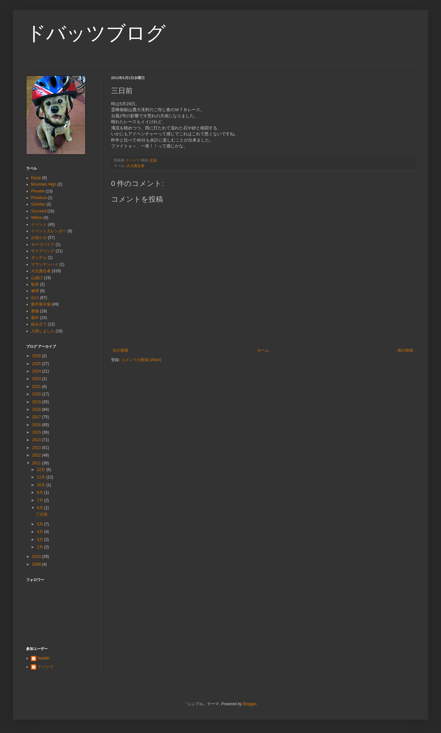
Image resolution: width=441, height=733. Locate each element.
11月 (41, 477)
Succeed (38, 211)
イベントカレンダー (48, 231)
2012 (37, 455)
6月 (40, 508)
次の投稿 (120, 350)
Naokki (44, 658)
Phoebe (37, 191)
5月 (40, 524)
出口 (35, 297)
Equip (36, 177)
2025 (37, 363)
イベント (39, 224)
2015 (37, 432)
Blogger (249, 704)
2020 (37, 394)
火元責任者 (135, 166)
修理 (35, 291)
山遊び (37, 277)
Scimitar (38, 204)
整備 (35, 311)
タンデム (39, 257)
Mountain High (43, 184)
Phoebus (38, 197)
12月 (41, 469)
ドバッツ (45, 666)
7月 (40, 500)
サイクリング (43, 251)
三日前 (42, 514)
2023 (37, 378)
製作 (35, 317)
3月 (40, 539)
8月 (40, 492)
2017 (37, 417)
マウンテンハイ (44, 264)
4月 (40, 531)
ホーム (263, 350)
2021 (37, 386)
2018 (37, 409)
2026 (37, 356)
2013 (37, 447)
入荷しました (43, 331)
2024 (37, 371)
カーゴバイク (43, 244)
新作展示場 (41, 304)
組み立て (39, 324)
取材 (35, 284)
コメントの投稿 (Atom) (141, 360)
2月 (40, 547)
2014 (37, 440)
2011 (37, 463)
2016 (37, 425)
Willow (36, 217)
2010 (37, 556)
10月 (41, 485)
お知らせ (39, 237)
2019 (37, 402)
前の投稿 (405, 350)
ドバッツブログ (96, 33)
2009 (37, 564)
